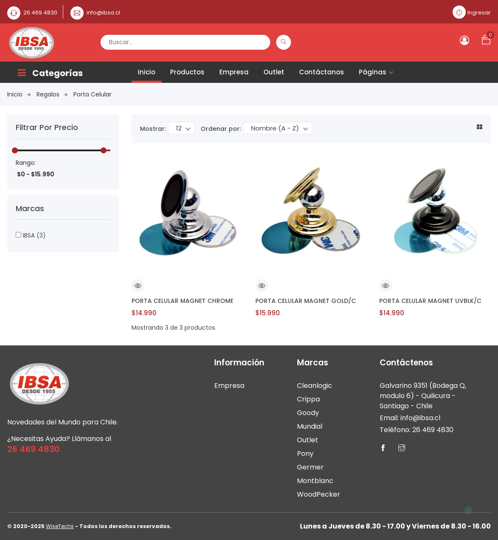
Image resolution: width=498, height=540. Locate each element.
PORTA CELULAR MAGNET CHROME (182, 301)
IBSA (31, 235)
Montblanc (315, 481)
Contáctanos (321, 72)
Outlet (273, 72)
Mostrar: (153, 128)
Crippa (308, 399)
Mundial (309, 426)
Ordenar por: (221, 128)
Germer (310, 467)
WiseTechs (60, 526)
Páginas (376, 72)
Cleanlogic (314, 385)
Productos (187, 72)
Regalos (51, 94)
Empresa (234, 72)
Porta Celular (92, 94)
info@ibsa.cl (103, 12)
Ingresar (479, 12)
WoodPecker (318, 494)
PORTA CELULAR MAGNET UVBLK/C (430, 301)
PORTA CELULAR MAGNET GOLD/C (305, 301)
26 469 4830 (40, 12)
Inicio (146, 72)
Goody (308, 413)
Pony (305, 453)
